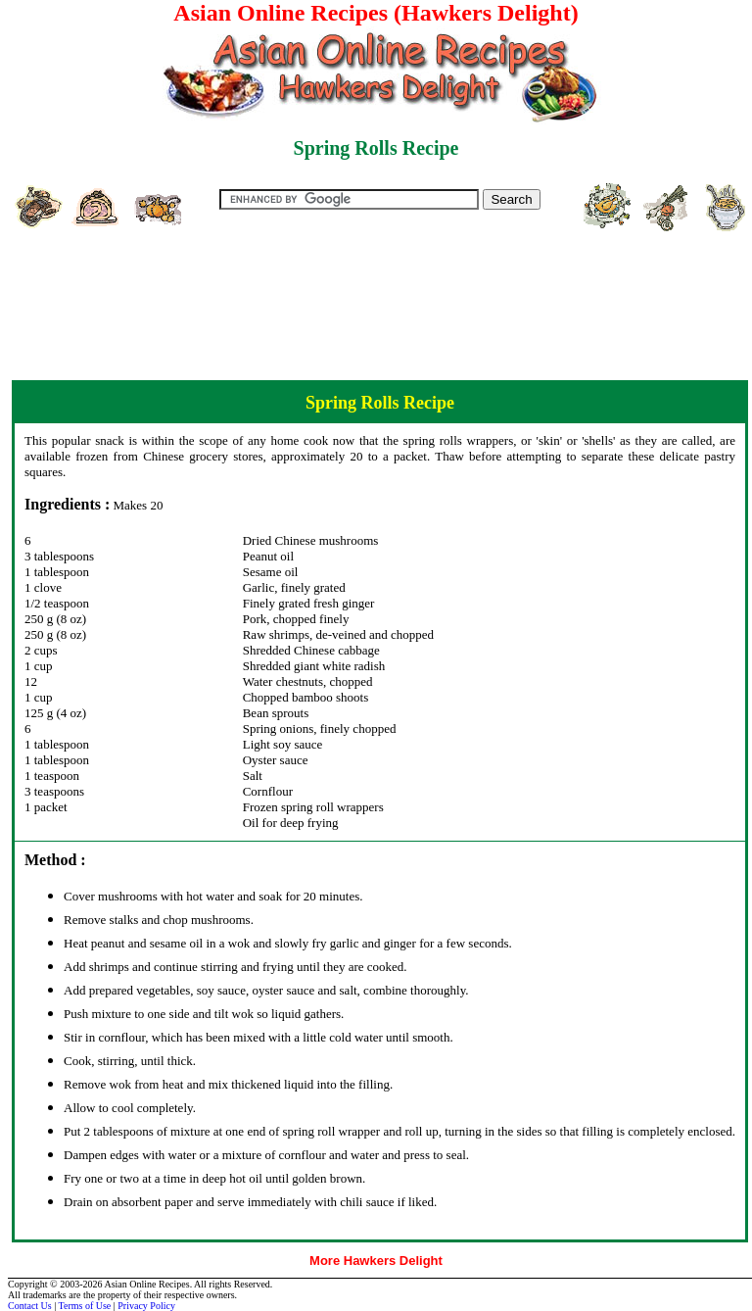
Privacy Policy (146, 1305)
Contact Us (30, 1305)
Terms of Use (85, 1305)
